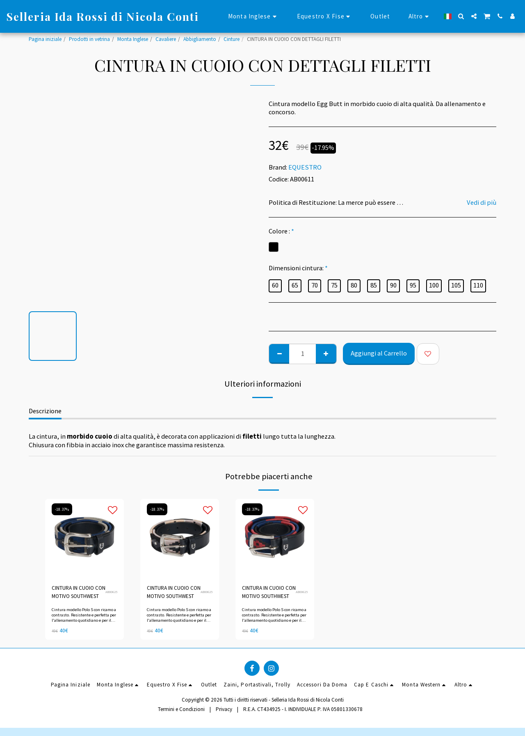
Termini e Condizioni (181, 709)
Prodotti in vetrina (89, 39)
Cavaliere (165, 39)
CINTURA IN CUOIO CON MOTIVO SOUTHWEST (78, 592)
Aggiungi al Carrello (379, 353)
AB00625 (111, 592)
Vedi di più (481, 203)
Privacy (224, 709)
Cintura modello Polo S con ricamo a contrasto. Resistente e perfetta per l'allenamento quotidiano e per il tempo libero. (84, 618)
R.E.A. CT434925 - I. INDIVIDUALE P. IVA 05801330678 (303, 709)
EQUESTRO (305, 167)
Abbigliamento (199, 39)
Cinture (232, 39)
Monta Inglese (132, 39)
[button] (461, 16)
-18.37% (62, 509)
